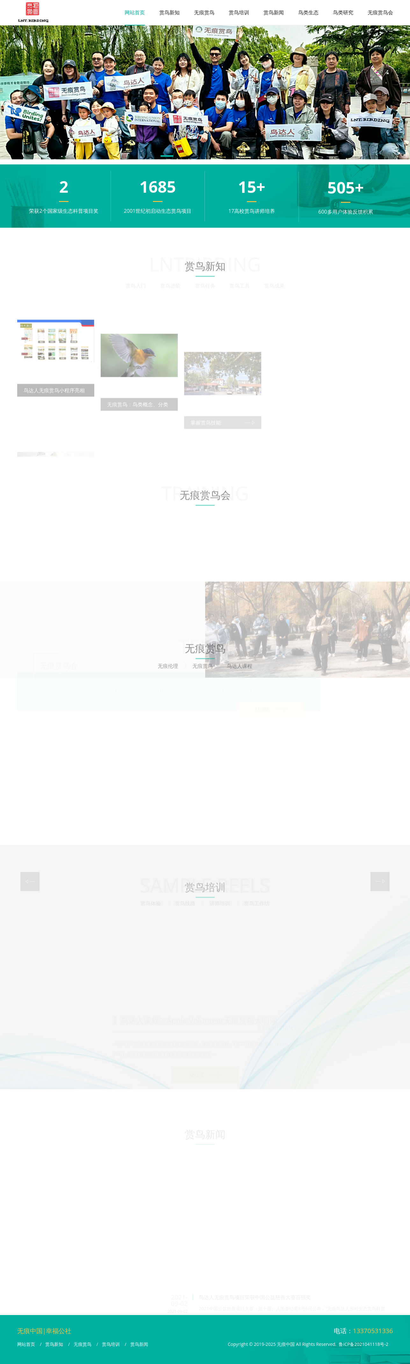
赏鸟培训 (239, 12)
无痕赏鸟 (204, 12)
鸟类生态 (308, 12)
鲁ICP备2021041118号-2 (363, 1344)
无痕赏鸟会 (380, 12)
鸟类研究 (343, 12)
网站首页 (135, 12)
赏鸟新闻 (273, 12)
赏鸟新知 (169, 12)
